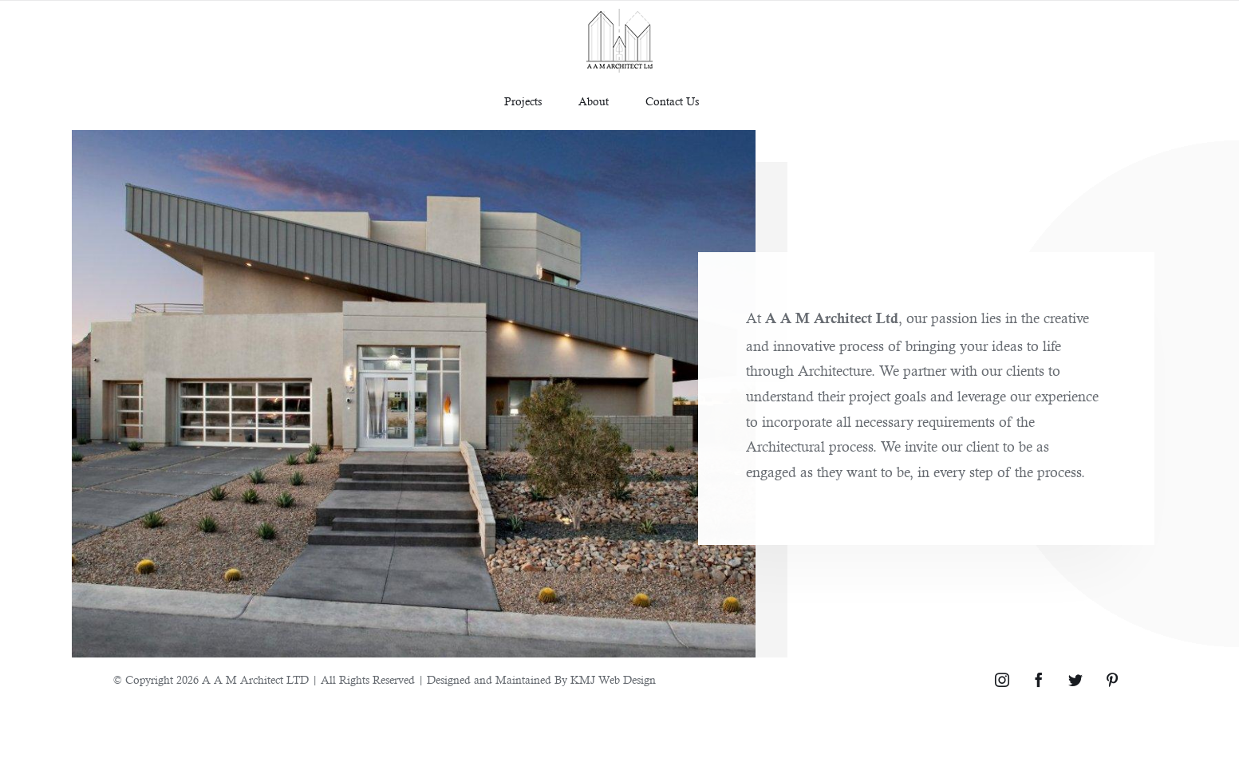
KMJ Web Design (613, 679)
